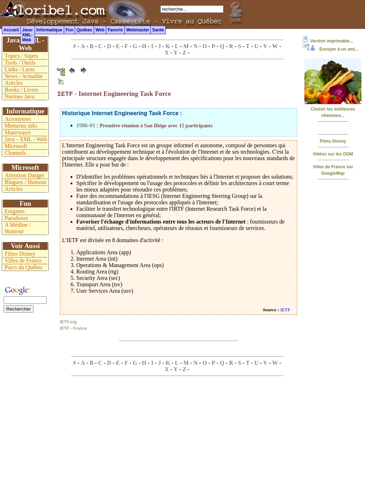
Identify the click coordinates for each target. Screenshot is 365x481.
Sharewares (18, 132)
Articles (14, 83)
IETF (286, 310)
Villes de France (23, 260)
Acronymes (18, 119)
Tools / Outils (20, 63)
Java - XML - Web (26, 139)
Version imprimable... (328, 41)
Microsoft (16, 146)
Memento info (21, 126)
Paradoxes (16, 218)
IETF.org (68, 322)
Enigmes (15, 211)
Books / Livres (21, 90)
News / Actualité (24, 76)
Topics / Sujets (21, 56)
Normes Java (19, 96)
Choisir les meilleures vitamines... (332, 109)
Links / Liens (20, 69)
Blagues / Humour (25, 182)
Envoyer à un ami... (330, 49)
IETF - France (73, 329)
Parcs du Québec (24, 267)
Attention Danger (25, 175)
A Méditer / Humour (18, 228)
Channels (15, 153)
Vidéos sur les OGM (333, 154)
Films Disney (333, 141)
